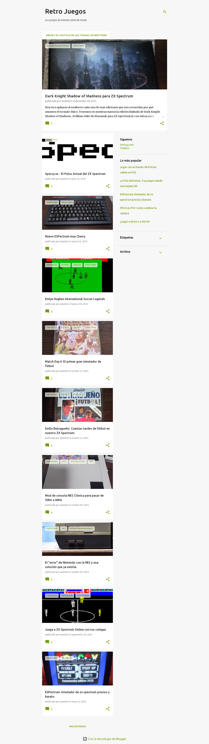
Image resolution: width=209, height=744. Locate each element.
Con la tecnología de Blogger (104, 739)
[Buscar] (165, 11)
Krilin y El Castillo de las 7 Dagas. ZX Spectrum (76, 35)
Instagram (127, 144)
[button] (162, 123)
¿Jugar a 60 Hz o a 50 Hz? (135, 221)
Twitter (124, 148)
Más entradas (77, 726)
